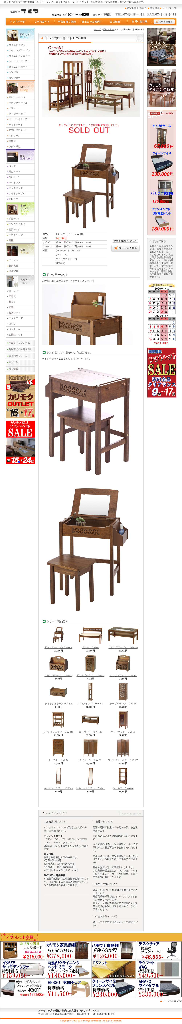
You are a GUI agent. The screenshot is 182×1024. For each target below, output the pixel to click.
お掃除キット (16, 334)
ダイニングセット (18, 45)
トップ (97, 29)
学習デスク (15, 218)
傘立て (12, 302)
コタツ (12, 323)
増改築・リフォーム (19, 343)
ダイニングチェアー (19, 56)
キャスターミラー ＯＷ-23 (58, 787)
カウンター (15, 77)
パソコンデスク (17, 224)
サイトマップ (169, 8)
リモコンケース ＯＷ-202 (58, 674)
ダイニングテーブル (19, 50)
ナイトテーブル (17, 193)
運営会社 (115, 21)
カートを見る (164, 21)
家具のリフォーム (18, 356)
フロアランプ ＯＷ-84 (90, 702)
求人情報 (155, 8)
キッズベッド (16, 188)
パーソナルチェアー (19, 119)
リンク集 (13, 362)
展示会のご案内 (91, 21)
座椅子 (12, 141)
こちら (117, 922)
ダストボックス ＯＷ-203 (90, 674)
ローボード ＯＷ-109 (90, 730)
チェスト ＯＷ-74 (58, 759)
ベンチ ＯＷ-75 (90, 646)
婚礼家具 (13, 271)
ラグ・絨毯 (15, 146)
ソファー (13, 108)
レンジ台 (13, 72)
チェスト (13, 260)
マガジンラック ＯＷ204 (123, 674)
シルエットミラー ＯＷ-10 (90, 787)
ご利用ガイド (42, 21)
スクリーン (15, 135)
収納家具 (13, 266)
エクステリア (16, 318)
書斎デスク (15, 229)
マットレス (15, 182)
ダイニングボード (18, 67)
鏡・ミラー (15, 291)
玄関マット (15, 313)
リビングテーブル (18, 103)
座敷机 (12, 296)
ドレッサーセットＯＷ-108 (58, 646)
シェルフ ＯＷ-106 (123, 787)
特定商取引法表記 (136, 8)
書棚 (11, 240)
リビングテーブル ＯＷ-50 (123, 646)
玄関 (11, 307)
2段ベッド (14, 177)
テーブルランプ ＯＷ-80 (123, 702)
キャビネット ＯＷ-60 (123, 730)
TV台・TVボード (18, 130)
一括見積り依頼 (66, 21)
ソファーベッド (17, 114)
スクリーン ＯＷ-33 (90, 759)
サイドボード (16, 124)
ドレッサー (15, 199)
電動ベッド (15, 171)
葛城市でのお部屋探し (20, 349)
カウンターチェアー (19, 61)
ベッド (12, 166)
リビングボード (17, 97)
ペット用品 (15, 329)
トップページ (17, 21)
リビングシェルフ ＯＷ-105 (58, 730)
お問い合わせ (140, 21)
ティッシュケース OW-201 (58, 702)
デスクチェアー (17, 235)
